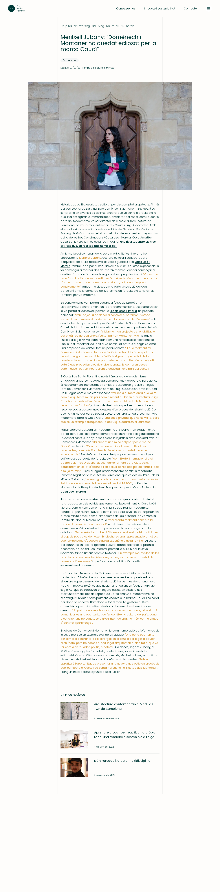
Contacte (190, 8)
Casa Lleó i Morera (73, 491)
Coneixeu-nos (126, 8)
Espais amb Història (123, 311)
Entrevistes (69, 60)
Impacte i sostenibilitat (159, 8)
